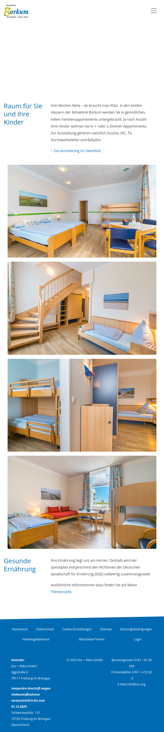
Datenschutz (45, 629)
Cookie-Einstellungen (77, 629)
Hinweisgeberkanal (35, 639)
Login (137, 639)
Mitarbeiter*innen (91, 639)
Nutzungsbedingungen (136, 629)
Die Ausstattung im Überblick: (76, 150)
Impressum (20, 629)
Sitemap (106, 629)
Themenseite (61, 591)
